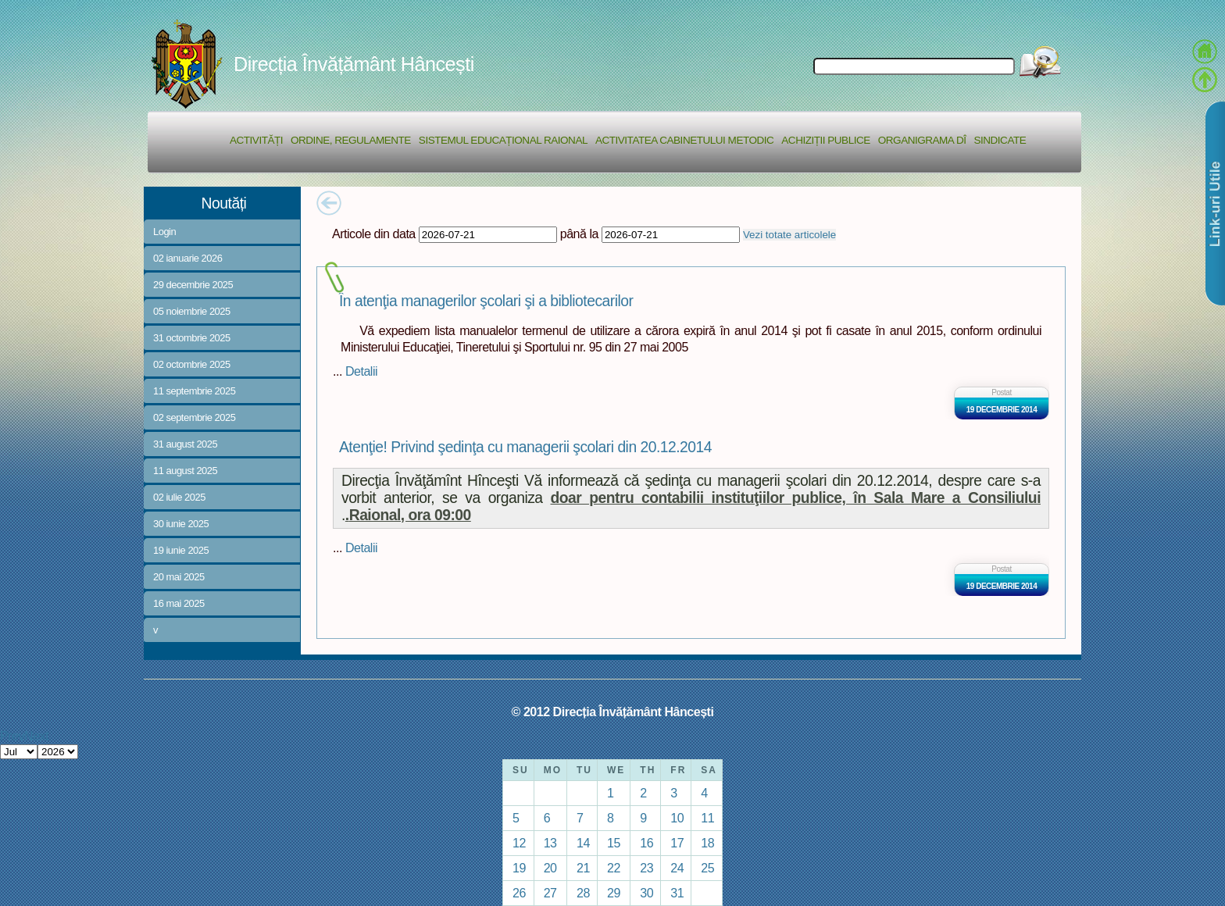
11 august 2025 (185, 470)
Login (164, 231)
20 (550, 868)
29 (613, 893)
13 (550, 843)
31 (677, 893)
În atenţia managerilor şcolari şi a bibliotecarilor (486, 301)
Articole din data (374, 233)
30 (646, 893)
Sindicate (999, 140)
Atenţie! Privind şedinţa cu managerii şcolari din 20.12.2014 (525, 447)
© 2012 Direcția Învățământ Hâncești (613, 711)
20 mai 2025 (179, 577)
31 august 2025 (185, 444)
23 (646, 868)
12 (519, 843)
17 (677, 843)
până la (579, 233)
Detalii (361, 371)
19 (519, 868)
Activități (256, 140)
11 (707, 818)
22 (613, 868)
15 (613, 843)
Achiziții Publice (825, 140)
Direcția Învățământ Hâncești (354, 64)
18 (707, 843)
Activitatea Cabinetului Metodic (684, 140)
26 (519, 893)
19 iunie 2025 (181, 550)
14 (583, 843)
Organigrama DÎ (922, 140)
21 (583, 868)
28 (583, 893)
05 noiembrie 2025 (191, 311)
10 (677, 818)
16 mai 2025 (179, 603)
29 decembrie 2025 (193, 285)
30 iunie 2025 (181, 524)
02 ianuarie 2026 (187, 258)
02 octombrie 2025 (191, 364)
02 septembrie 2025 (194, 417)
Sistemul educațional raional (503, 140)
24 (677, 868)
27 (550, 893)
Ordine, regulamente (351, 140)
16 (646, 843)
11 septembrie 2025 (194, 391)
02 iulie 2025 (179, 497)
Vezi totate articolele (789, 235)
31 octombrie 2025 (191, 338)
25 (707, 868)
